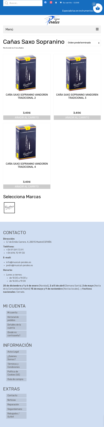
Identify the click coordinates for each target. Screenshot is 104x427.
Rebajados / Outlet (13, 415)
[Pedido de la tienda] (84, 43)
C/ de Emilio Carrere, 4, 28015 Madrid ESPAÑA (28, 242)
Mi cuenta (12, 312)
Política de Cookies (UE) (13, 373)
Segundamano (14, 409)
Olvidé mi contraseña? (13, 334)
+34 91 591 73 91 (14, 249)
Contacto (12, 395)
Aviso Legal (13, 351)
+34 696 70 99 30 (15, 253)
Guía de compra (15, 379)
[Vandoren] (9, 207)
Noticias (11, 400)
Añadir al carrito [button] (27, 117)
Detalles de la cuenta (14, 326)
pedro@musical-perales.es (19, 265)
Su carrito (69, 3)
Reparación (13, 404)
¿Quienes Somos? (12, 358)
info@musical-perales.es (18, 262)
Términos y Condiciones (13, 365)
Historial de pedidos (13, 319)
